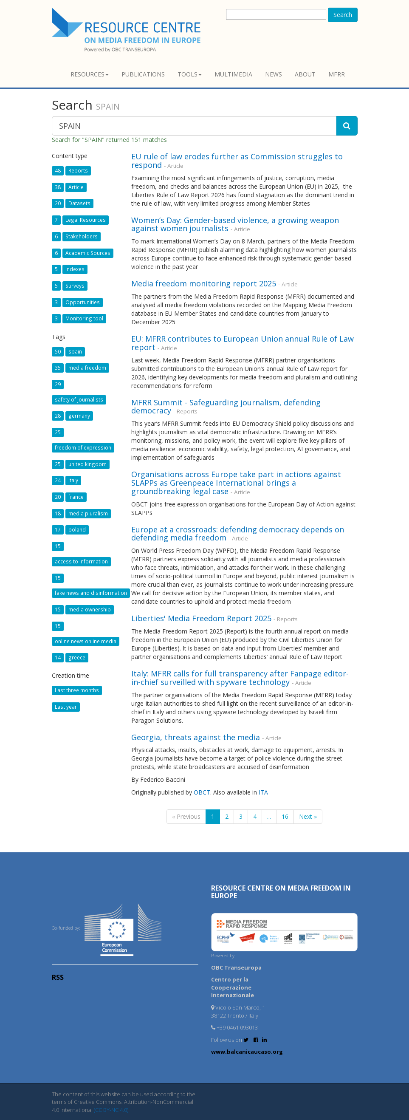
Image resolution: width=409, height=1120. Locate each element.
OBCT (202, 792)
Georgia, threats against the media (195, 737)
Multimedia (233, 74)
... (269, 816)
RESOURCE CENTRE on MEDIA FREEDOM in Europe (281, 891)
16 (285, 816)
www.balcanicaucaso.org (247, 1051)
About (305, 74)
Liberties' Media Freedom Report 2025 (201, 618)
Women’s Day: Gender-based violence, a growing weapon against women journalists (235, 224)
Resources (90, 74)
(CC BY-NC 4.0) (111, 1110)
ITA (263, 792)
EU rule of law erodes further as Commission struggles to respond (237, 160)
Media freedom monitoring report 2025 (203, 283)
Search (342, 15)
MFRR (336, 74)
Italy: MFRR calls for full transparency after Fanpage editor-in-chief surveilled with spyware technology (240, 677)
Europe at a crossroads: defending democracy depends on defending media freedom (237, 533)
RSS (58, 977)
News (273, 74)
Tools (190, 74)
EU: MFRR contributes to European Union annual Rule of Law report (242, 343)
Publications (143, 74)
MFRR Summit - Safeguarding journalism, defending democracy (226, 406)
